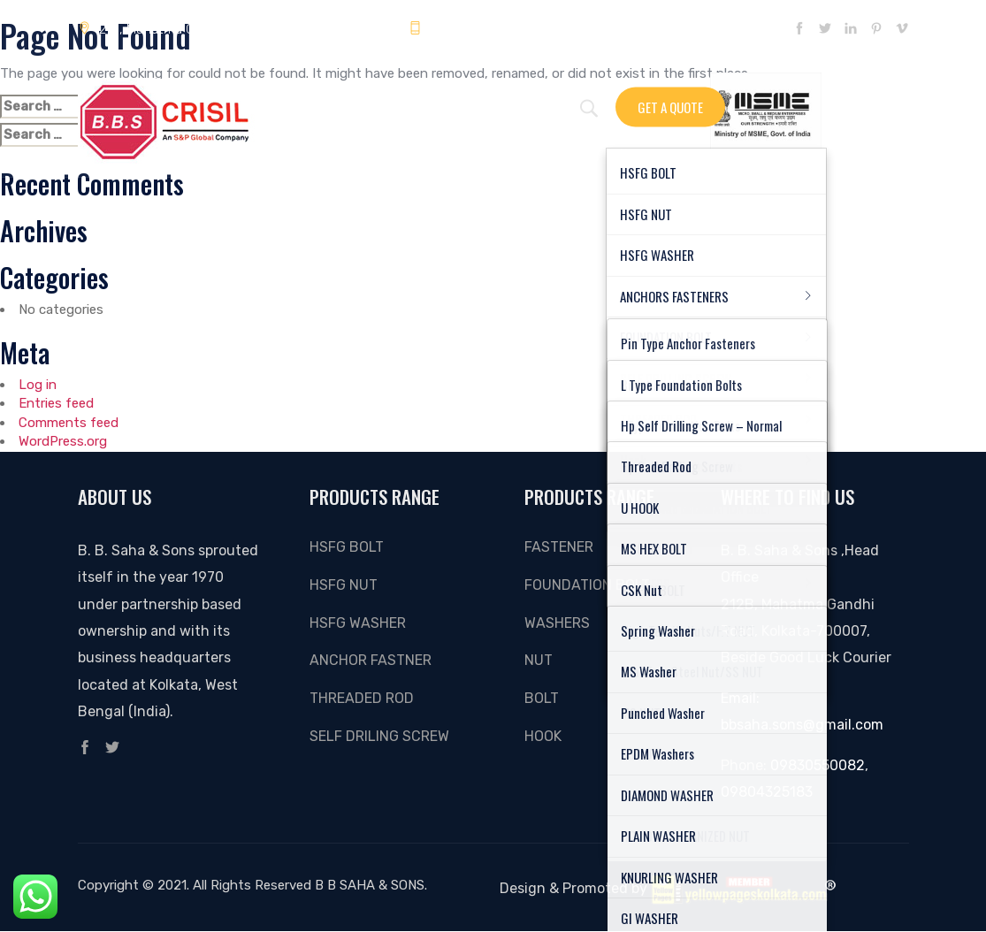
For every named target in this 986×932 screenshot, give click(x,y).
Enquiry (374, 103)
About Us (514, 103)
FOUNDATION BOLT (587, 585)
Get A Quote (670, 106)
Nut (538, 660)
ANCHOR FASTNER (371, 660)
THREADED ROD (362, 698)
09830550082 (817, 765)
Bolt (541, 698)
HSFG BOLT (347, 547)
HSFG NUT (344, 585)
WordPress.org (63, 441)
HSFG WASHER (358, 623)
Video (579, 103)
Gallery (442, 103)
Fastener (558, 547)
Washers (557, 623)
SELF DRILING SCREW (379, 736)
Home (313, 103)
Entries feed (56, 403)
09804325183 (462, 29)
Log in (38, 385)
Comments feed (68, 423)
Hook (543, 736)
